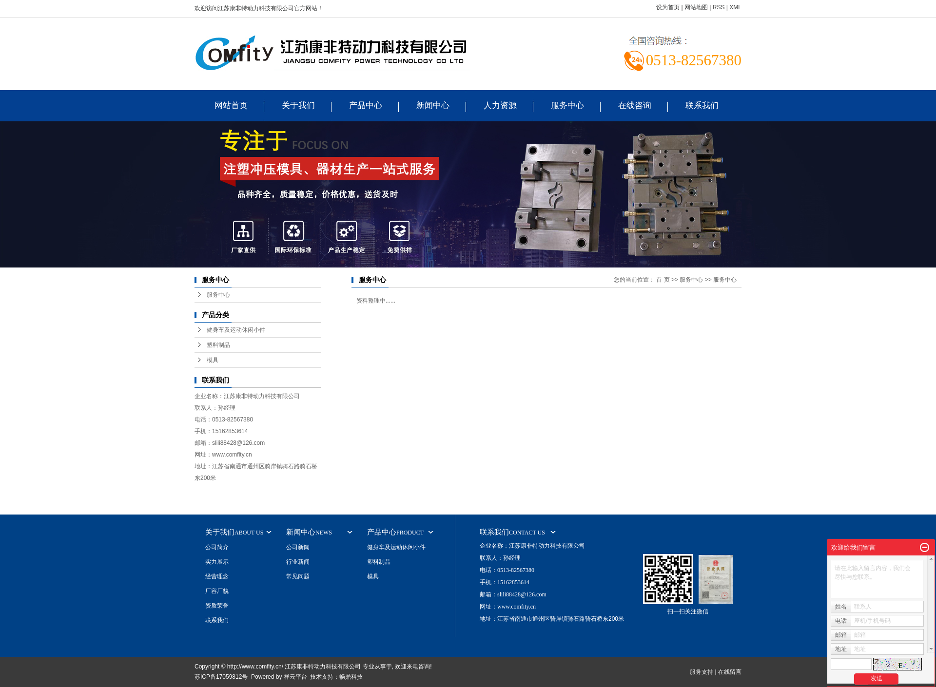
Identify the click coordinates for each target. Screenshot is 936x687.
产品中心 (365, 105)
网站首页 (231, 105)
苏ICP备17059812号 (221, 676)
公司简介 (217, 547)
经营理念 (217, 576)
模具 (212, 360)
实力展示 (217, 561)
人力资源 (500, 105)
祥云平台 (295, 676)
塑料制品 (218, 345)
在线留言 (729, 671)
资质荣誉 (217, 605)
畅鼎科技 (351, 676)
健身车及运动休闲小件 (236, 329)
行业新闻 (298, 561)
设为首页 (668, 7)
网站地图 (696, 7)
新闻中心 (432, 105)
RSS (719, 7)
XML (735, 7)
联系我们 (702, 105)
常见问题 (298, 576)
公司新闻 (298, 547)
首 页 (662, 279)
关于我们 (298, 105)
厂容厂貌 (217, 591)
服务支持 (701, 671)
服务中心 (567, 105)
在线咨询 (634, 105)
